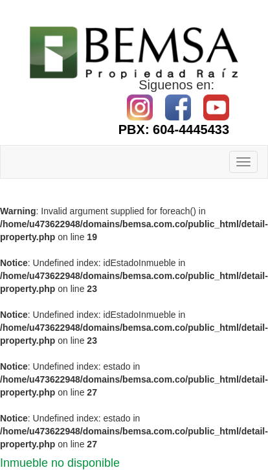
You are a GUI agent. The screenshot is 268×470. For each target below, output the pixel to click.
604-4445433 (191, 129)
